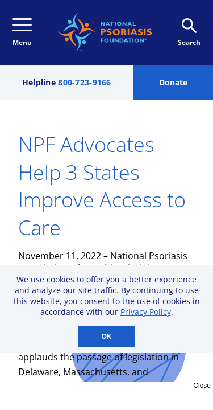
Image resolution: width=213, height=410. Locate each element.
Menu (22, 32)
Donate (173, 82)
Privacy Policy (145, 311)
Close (202, 386)
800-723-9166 (84, 82)
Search (189, 32)
